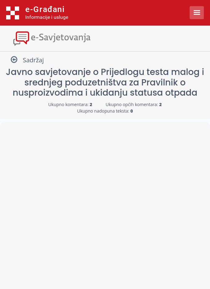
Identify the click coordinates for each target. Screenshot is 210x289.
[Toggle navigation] (105, 38)
